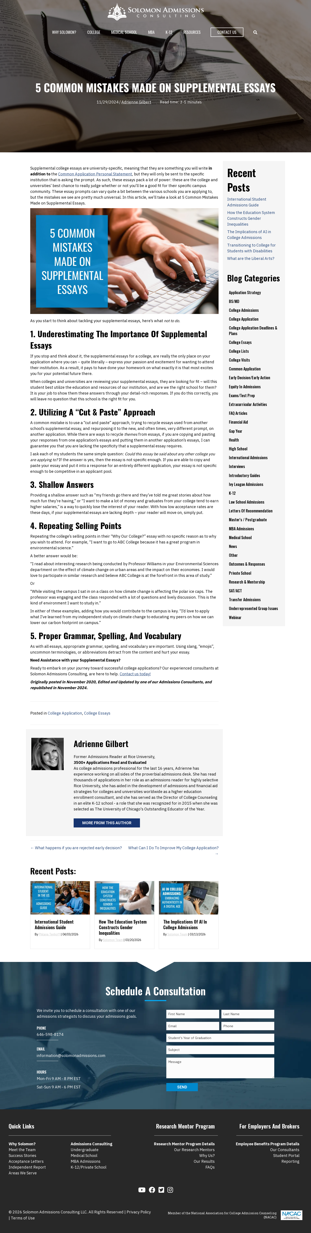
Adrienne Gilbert (136, 102)
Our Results (204, 1161)
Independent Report (27, 1167)
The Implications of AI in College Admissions (185, 924)
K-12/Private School (88, 1167)
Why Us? (207, 1155)
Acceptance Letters (26, 1161)
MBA (151, 32)
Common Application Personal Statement (95, 174)
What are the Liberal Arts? (250, 258)
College (93, 32)
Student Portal (286, 1155)
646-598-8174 (50, 1034)
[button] (256, 32)
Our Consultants (284, 1149)
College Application (65, 713)
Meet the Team (22, 1149)
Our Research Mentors (194, 1149)
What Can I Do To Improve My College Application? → (173, 850)
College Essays (97, 713)
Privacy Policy (139, 1212)
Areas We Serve (23, 1173)
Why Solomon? (64, 32)
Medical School (124, 32)
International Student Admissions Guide (54, 924)
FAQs (210, 1167)
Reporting (290, 1161)
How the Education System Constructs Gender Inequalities (123, 927)
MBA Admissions (85, 1161)
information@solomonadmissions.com (71, 1055)
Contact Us (226, 32)
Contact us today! (135, 673)
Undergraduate (84, 1149)
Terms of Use (23, 1218)
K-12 (169, 32)
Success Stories (22, 1155)
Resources (192, 32)
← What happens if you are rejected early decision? (76, 847)
